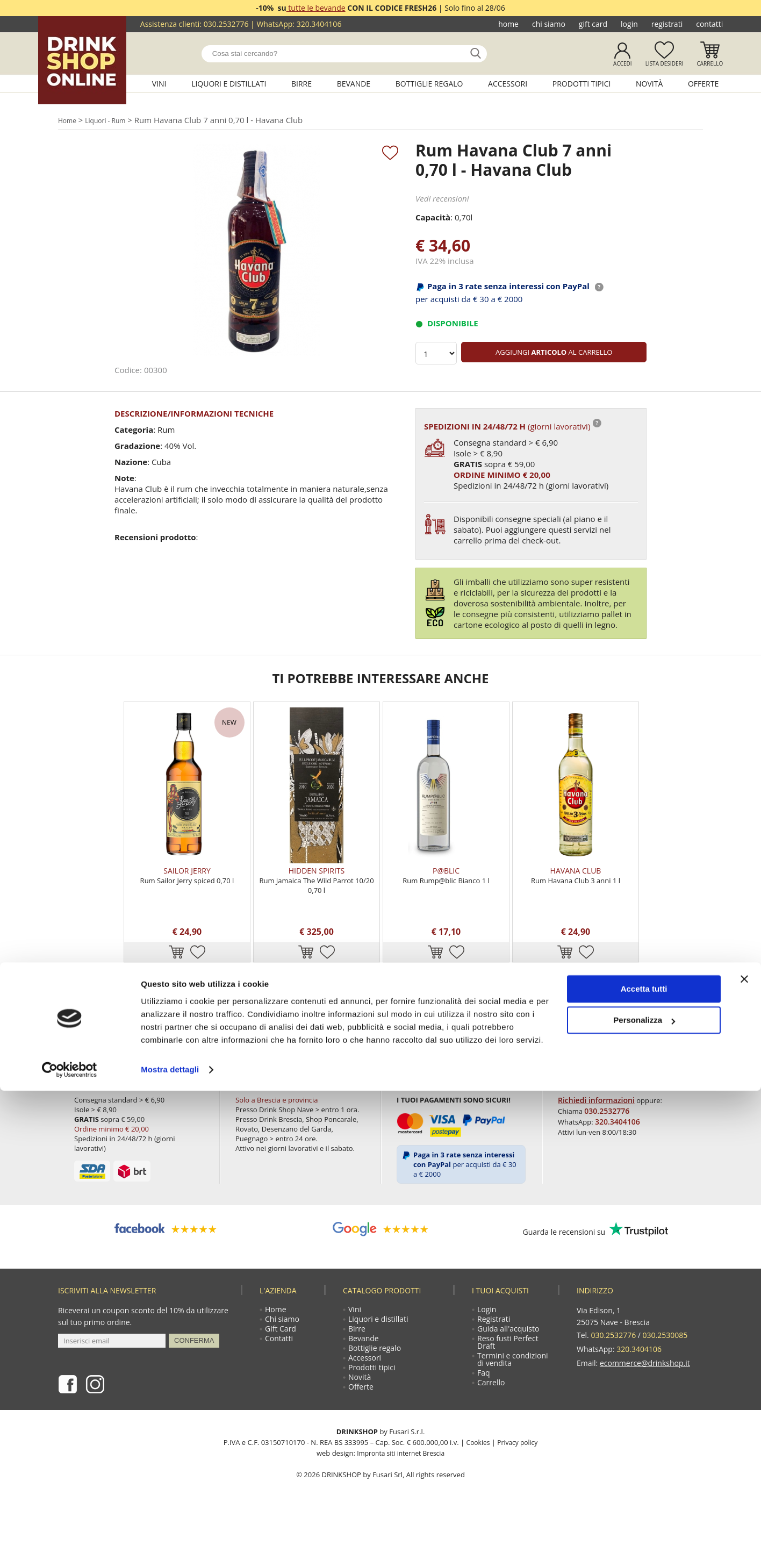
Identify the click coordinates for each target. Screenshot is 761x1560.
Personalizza (644, 1489)
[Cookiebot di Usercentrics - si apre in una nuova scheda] (70, 1539)
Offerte (703, 83)
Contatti (709, 24)
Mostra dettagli (170, 1538)
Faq (485, 1420)
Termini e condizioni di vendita (514, 1403)
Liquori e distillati (228, 83)
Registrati (667, 24)
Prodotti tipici (581, 83)
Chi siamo (548, 24)
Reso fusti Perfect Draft (509, 1383)
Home (508, 24)
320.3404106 (319, 24)
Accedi (622, 63)
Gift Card (593, 24)
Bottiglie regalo (429, 83)
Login (629, 24)
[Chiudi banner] (744, 1448)
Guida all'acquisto (510, 1367)
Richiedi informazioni (595, 1133)
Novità (649, 83)
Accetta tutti (644, 1458)
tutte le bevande (316, 8)
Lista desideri (664, 63)
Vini (159, 83)
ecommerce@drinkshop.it (645, 1391)
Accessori (507, 83)
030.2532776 (226, 24)
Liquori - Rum (115, 121)
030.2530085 (665, 1367)
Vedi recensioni (442, 201)
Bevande (354, 83)
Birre (301, 83)
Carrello (710, 63)
